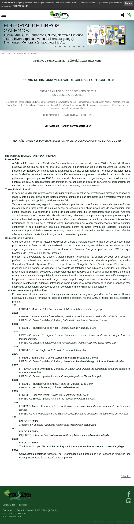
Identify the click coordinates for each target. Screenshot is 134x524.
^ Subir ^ (126, 476)
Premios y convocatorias (26, 53)
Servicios (11, 53)
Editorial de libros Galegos (31, 28)
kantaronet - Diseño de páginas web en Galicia (116, 522)
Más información (20, 6)
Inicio (4, 53)
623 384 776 (17, 513)
